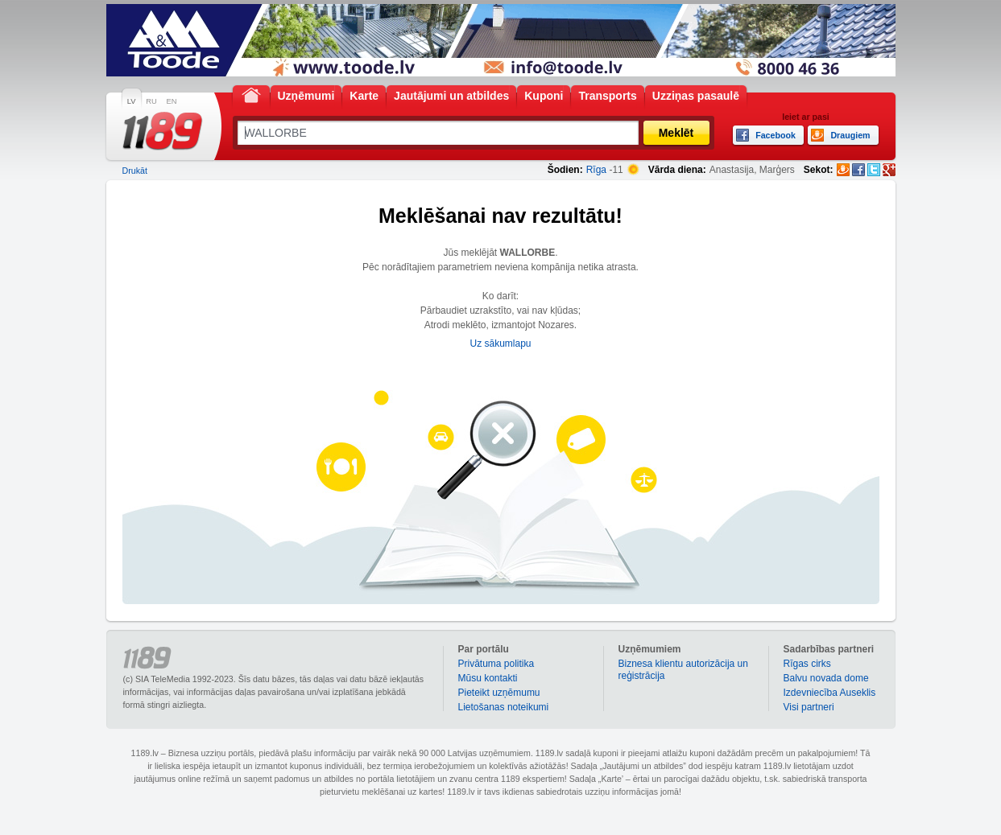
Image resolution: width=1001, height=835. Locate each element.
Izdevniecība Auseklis (830, 692)
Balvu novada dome (826, 678)
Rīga (596, 169)
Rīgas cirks (807, 663)
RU (151, 101)
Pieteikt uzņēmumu (499, 692)
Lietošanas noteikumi (503, 707)
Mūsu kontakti (488, 678)
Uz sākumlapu (500, 343)
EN (172, 101)
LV (131, 101)
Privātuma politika (496, 663)
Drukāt (134, 170)
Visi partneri (809, 707)
